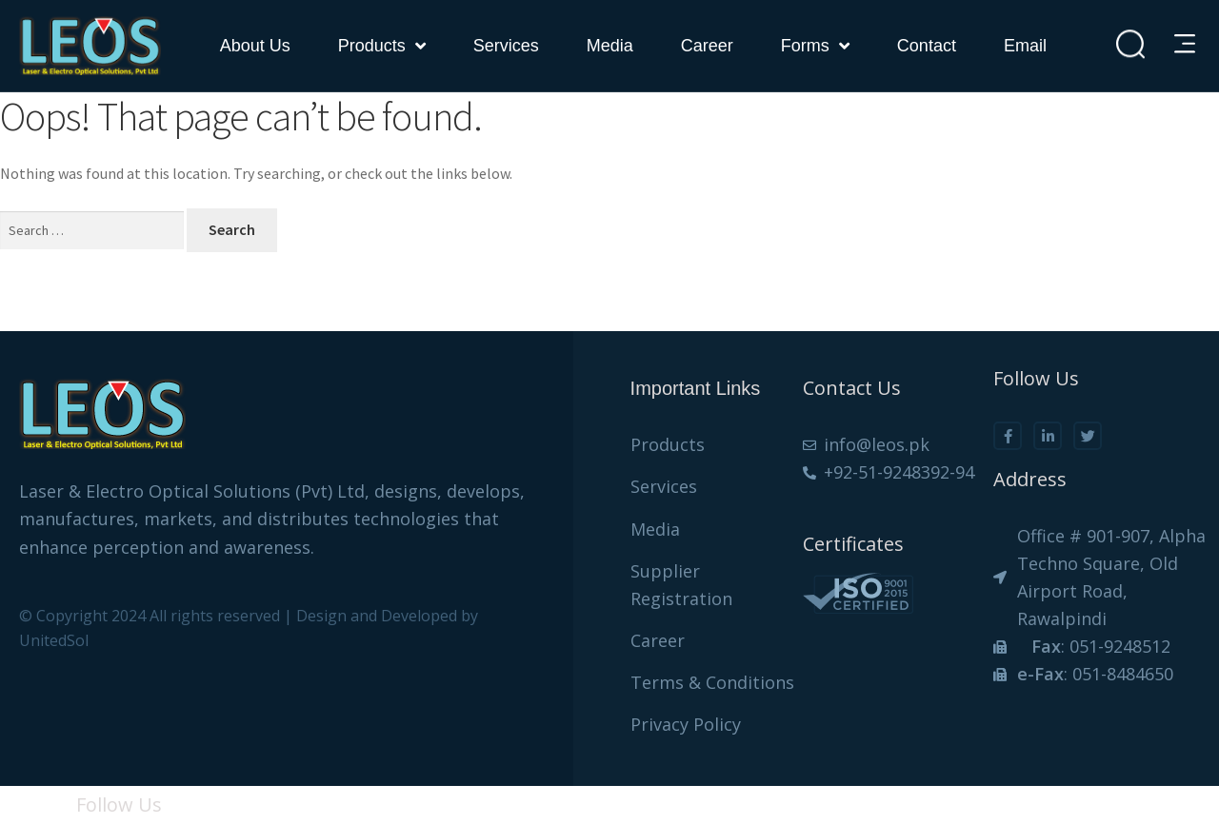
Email (1025, 45)
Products (382, 46)
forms (815, 46)
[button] (1187, 45)
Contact (926, 45)
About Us (255, 45)
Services (506, 45)
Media (610, 45)
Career (707, 45)
